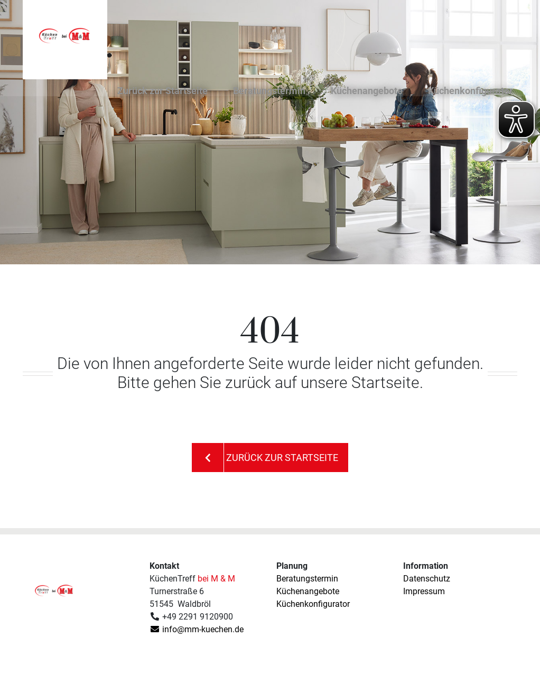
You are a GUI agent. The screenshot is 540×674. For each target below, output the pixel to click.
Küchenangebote (367, 93)
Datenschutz (426, 579)
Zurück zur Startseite (162, 93)
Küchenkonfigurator (470, 93)
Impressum (424, 591)
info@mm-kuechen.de (197, 629)
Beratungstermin (269, 93)
